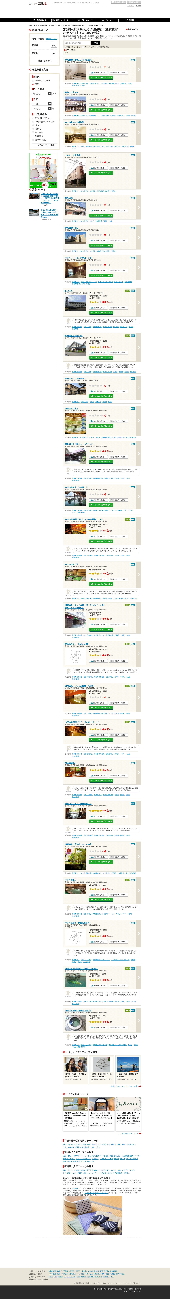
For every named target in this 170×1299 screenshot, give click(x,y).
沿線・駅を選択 (44, 61)
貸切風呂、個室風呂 (121, 1156)
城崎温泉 (72, 1274)
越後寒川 (87, 1147)
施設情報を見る (98, 73)
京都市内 (98, 1277)
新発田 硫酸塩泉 (77, 478)
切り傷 (137, 1156)
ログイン (131, 6)
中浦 (89, 1144)
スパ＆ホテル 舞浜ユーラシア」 (96, 1193)
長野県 (102, 1271)
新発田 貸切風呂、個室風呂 (98, 83)
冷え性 (102, 1156)
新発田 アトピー (98, 510)
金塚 (104, 1144)
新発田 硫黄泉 (76, 437)
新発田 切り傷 (97, 327)
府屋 (98, 1147)
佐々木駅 (82, 284)
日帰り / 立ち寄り (42, 81)
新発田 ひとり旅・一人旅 (89, 282)
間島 (64, 1147)
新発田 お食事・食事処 (88, 146)
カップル (88, 1156)
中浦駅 (83, 86)
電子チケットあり (73, 47)
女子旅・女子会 (132, 1159)
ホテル (122, 1159)
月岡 (84, 1144)
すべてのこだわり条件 (44, 145)
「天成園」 (75, 1188)
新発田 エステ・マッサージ (113, 510)
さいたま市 (71, 1277)
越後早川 (71, 1147)
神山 (80, 1144)
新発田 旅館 (84, 83)
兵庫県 (71, 1271)
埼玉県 (59, 1271)
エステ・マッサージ (83, 1159)
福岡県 (114, 1271)
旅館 (131, 1156)
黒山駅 (131, 327)
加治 (99, 1144)
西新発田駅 (75, 86)
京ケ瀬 (70, 1144)
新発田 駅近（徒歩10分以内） (90, 115)
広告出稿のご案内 (99, 1283)
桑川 (77, 1147)
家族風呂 (80, 1161)
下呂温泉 (80, 1274)
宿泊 (64, 1156)
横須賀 (60, 1277)
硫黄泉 (73, 1161)
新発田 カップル (109, 914)
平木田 (113, 1144)
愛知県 (108, 1271)
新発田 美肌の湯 (98, 478)
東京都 (84, 1271)
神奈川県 (52, 1271)
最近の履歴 (134, 2)
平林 (123, 1144)
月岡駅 (114, 437)
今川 (81, 1147)
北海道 (96, 1271)
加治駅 (129, 83)
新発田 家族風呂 (114, 83)
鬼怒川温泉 (120, 1274)
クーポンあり (90, 47)
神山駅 (125, 437)
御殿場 (83, 1277)
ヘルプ (126, 1283)
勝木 (94, 1147)
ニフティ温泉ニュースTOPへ (129, 1133)
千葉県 (65, 1271)
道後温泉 (97, 1274)
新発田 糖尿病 (95, 437)
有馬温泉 (65, 1274)
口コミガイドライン (115, 1283)
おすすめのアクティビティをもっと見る (125, 1086)
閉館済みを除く (105, 47)
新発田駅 (123, 83)
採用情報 (138, 1289)
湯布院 (112, 1274)
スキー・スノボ (100, 1173)
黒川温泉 (105, 1274)
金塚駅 (97, 221)
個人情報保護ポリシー (101, 1289)
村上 (134, 1144)
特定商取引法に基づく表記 (117, 1289)
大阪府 (90, 1271)
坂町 (119, 1144)
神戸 (112, 1277)
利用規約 (131, 1289)
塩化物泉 (95, 1156)
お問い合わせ (136, 1283)
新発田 (94, 1144)
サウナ (116, 1159)
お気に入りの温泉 (118, 2)
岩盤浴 (38, 129)
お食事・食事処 (69, 1159)
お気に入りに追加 (119, 73)
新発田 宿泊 (75, 83)
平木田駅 (98, 402)
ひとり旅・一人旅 (106, 1159)
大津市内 (106, 1277)
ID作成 (138, 6)
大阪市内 (90, 1277)
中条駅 (110, 221)
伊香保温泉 (89, 1274)
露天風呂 (109, 1156)
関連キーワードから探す (39, 1279)
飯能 (78, 1277)
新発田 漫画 (100, 146)
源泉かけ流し (90, 1161)
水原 (75, 1144)
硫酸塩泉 (66, 1161)
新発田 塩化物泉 (77, 327)
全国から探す (51, 39)
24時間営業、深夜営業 (44, 122)
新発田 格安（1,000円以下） (120, 960)
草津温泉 (52, 1274)
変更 (54, 46)
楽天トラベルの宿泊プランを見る (101, 77)
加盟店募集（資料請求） (82, 1283)
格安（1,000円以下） (75, 1156)
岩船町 (128, 1144)
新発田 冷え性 (107, 327)
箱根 (58, 1274)
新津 (64, 1144)
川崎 (55, 1277)
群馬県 (78, 1271)
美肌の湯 (95, 1159)
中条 (108, 1144)
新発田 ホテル (118, 282)
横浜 (51, 1277)
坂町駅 (110, 402)
